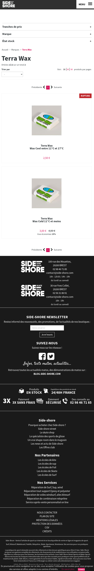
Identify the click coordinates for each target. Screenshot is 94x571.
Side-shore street (47, 428)
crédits (47, 531)
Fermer (81, 569)
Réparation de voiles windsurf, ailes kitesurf (47, 494)
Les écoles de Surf (47, 475)
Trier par (6, 69)
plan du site (47, 516)
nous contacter (47, 512)
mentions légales (47, 520)
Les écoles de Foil (47, 467)
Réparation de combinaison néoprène (47, 498)
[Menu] (85, 4)
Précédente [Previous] (38, 87)
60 (68, 69)
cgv (47, 527)
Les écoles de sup (47, 463)
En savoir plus (68, 569)
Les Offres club (47, 447)
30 (64, 69)
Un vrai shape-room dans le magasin (47, 440)
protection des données (47, 523)
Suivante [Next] (56, 87)
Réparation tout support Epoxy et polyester (47, 491)
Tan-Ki (77, 564)
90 (72, 69)
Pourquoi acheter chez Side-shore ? (47, 425)
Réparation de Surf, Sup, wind (47, 487)
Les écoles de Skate (47, 471)
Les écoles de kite (47, 460)
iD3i (72, 564)
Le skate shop (47, 432)
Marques (15, 49)
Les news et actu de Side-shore (47, 443)
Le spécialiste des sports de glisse (47, 436)
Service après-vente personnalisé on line (47, 502)
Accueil (5, 49)
